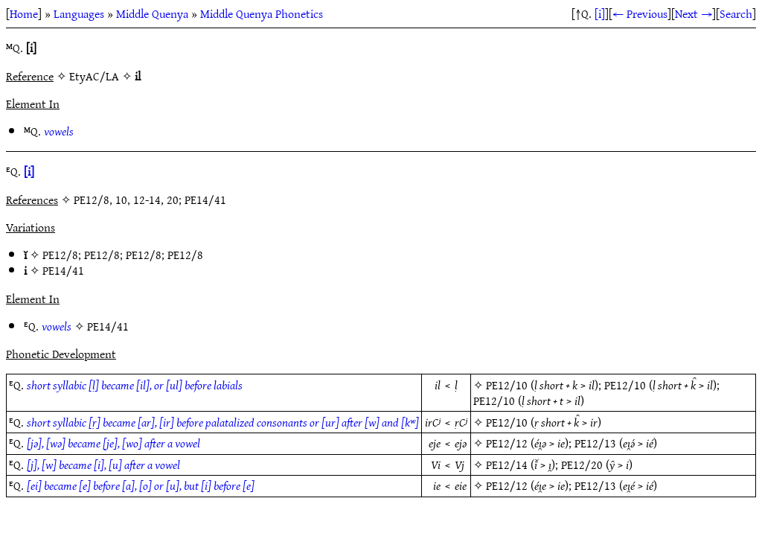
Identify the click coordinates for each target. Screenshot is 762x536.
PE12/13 (595, 443)
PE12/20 (582, 464)
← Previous (639, 13)
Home (24, 13)
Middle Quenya (152, 13)
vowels (59, 131)
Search (736, 13)
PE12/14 (507, 464)
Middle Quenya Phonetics (261, 13)
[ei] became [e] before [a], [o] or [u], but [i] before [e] (140, 485)
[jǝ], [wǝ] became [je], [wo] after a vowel (113, 443)
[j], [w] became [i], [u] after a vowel (103, 464)
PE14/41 (63, 270)
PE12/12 (507, 443)
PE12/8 (60, 254)
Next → (693, 13)
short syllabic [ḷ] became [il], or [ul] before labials (135, 384)
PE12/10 (507, 384)
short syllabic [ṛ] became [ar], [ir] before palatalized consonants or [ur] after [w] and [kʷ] (223, 422)
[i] (600, 13)
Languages (79, 13)
